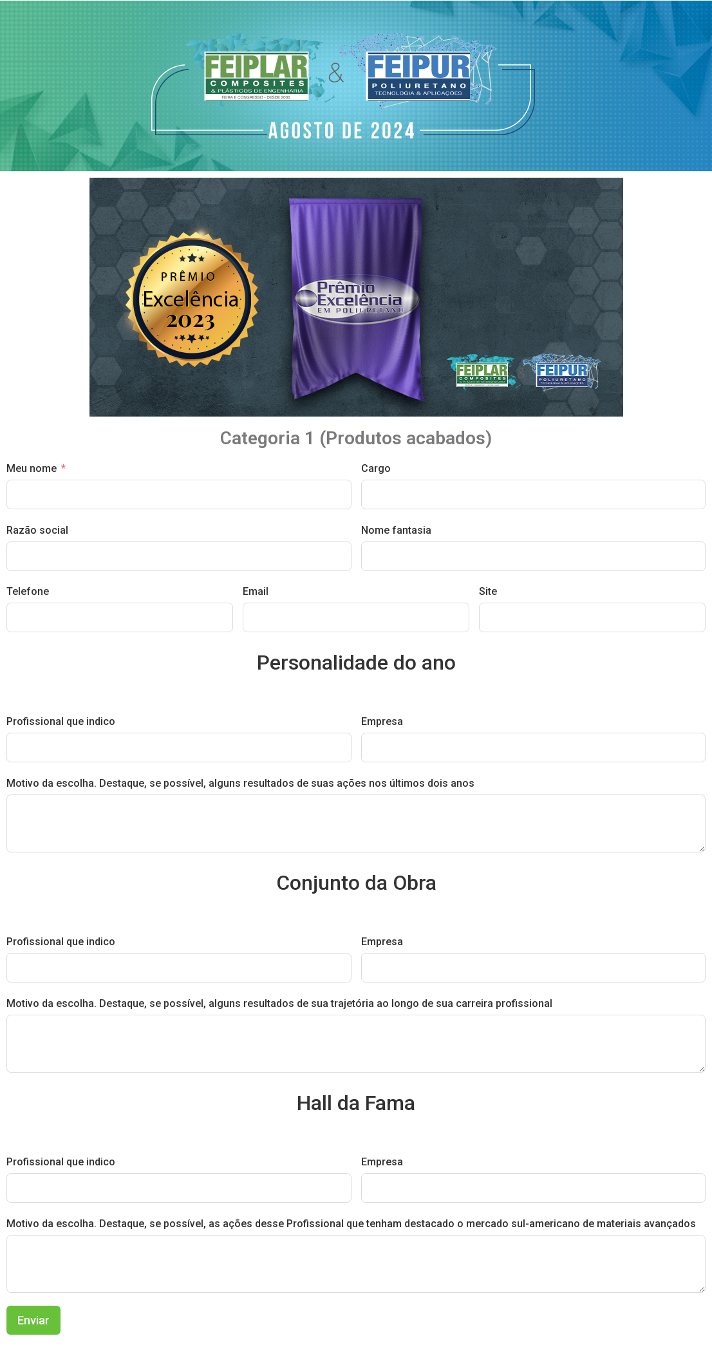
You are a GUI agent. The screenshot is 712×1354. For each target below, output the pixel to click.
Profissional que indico (60, 721)
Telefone (27, 591)
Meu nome (31, 468)
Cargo (376, 468)
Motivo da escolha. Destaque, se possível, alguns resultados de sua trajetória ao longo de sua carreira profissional (279, 1003)
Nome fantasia (396, 530)
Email (255, 591)
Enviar (33, 1320)
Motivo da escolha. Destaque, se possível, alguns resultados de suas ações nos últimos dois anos (240, 783)
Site (488, 591)
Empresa (382, 721)
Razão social (37, 530)
